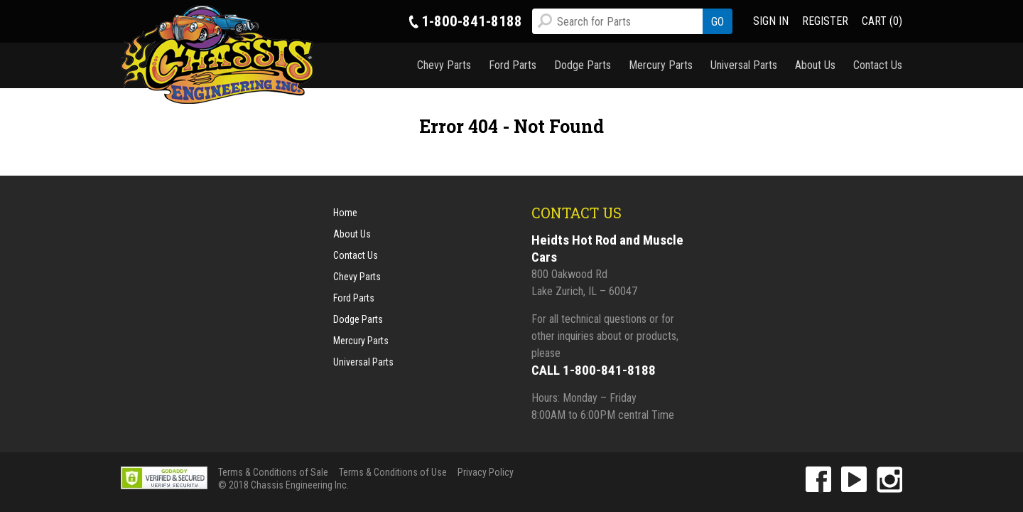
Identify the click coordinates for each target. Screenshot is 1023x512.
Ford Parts (512, 65)
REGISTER (825, 21)
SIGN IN (771, 21)
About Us (815, 65)
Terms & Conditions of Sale (273, 472)
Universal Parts (743, 65)
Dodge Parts (582, 65)
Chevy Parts (444, 65)
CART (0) (882, 21)
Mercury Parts (661, 65)
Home (345, 212)
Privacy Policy (486, 472)
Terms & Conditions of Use (393, 472)
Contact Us (877, 65)
